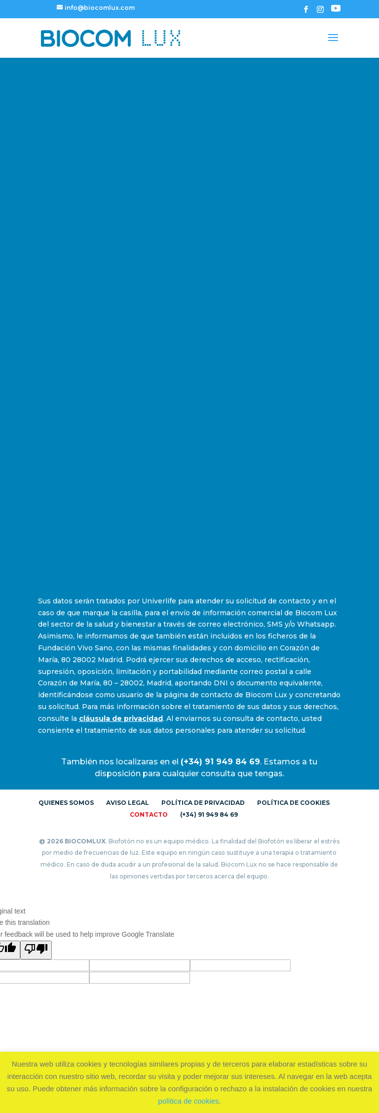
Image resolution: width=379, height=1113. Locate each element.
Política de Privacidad (203, 802)
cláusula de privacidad (121, 718)
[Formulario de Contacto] (187, 325)
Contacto (149, 814)
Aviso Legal (127, 802)
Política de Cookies (293, 802)
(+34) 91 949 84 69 (209, 814)
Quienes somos (66, 802)
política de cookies (188, 1101)
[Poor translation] (36, 950)
